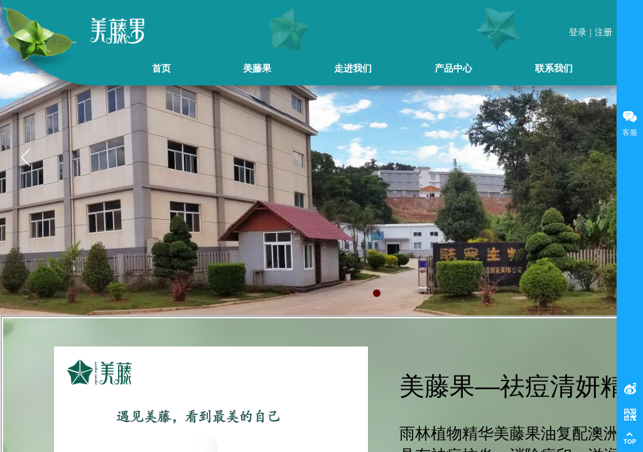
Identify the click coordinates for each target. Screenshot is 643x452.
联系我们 (554, 68)
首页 (161, 68)
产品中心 (453, 68)
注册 (603, 32)
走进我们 (353, 68)
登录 (577, 32)
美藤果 (257, 68)
